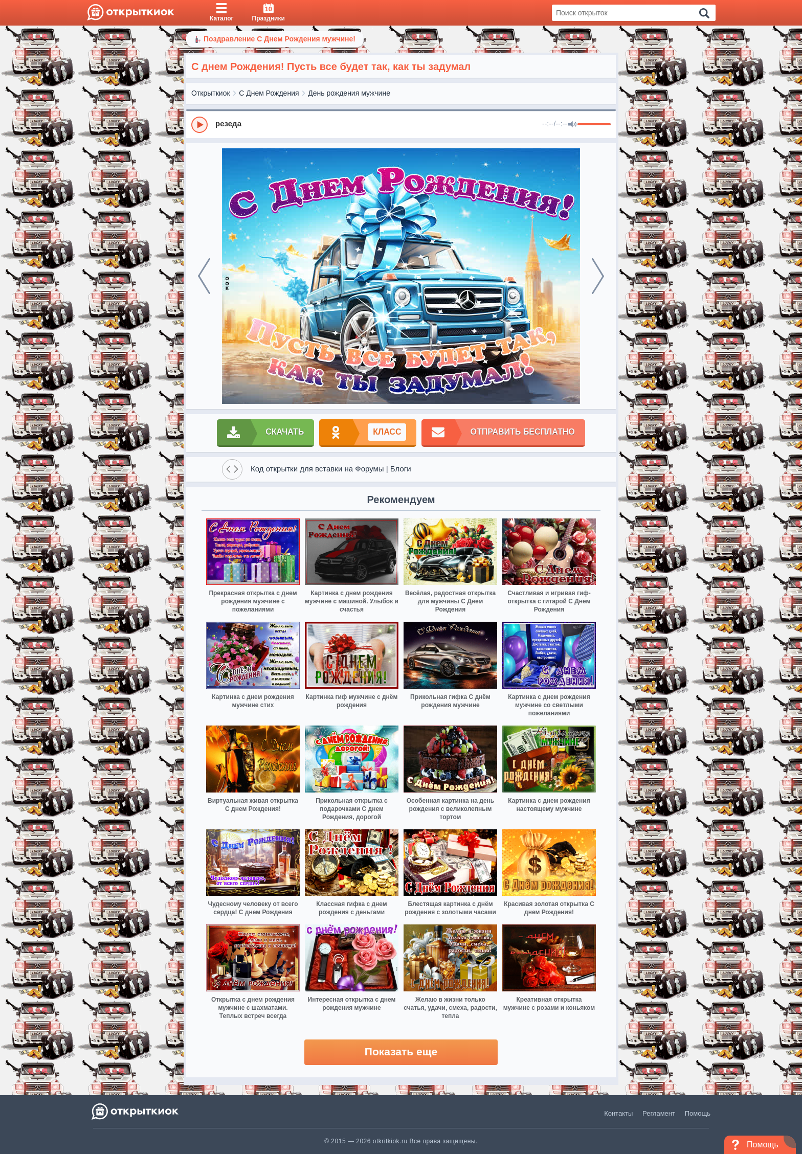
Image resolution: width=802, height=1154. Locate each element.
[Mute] (572, 125)
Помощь (697, 1113)
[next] (598, 276)
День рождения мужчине (349, 93)
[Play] (199, 125)
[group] (401, 124)
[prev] (204, 276)
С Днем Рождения (269, 93)
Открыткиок (210, 93)
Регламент (658, 1113)
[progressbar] (594, 124)
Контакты (618, 1113)
